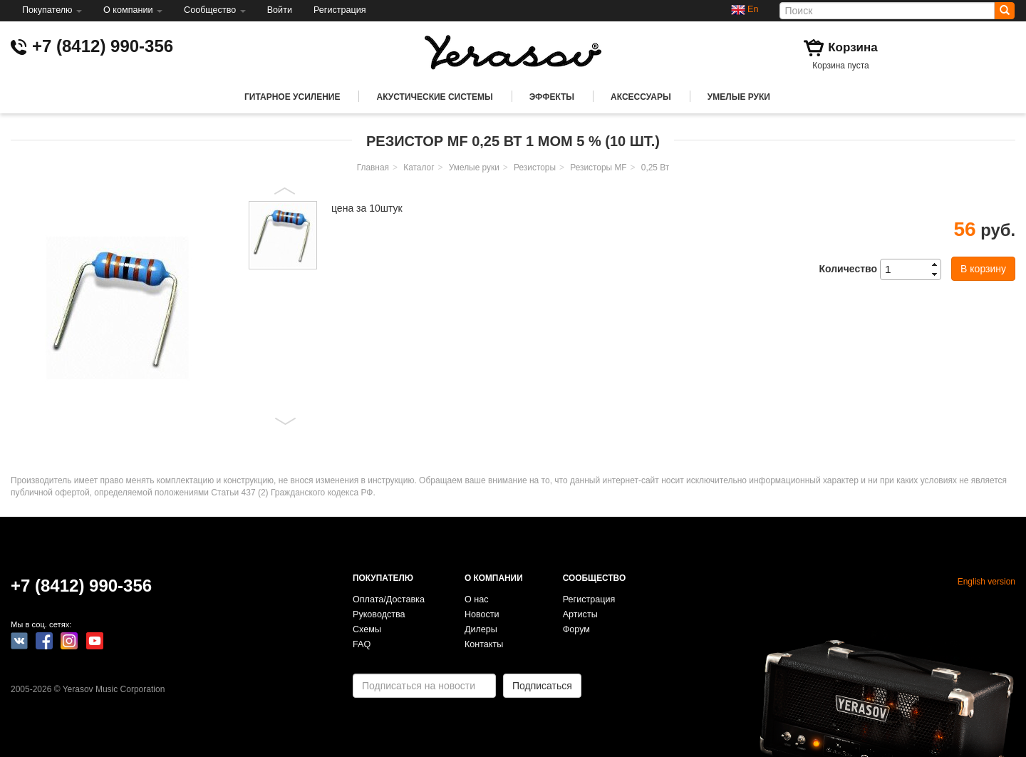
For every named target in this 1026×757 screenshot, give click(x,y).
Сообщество (215, 10)
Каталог (418, 167)
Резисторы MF (598, 167)
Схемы (367, 629)
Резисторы (535, 167)
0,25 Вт (655, 167)
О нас (477, 599)
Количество (848, 268)
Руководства (379, 614)
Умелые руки (739, 97)
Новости (482, 614)
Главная (373, 167)
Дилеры (481, 629)
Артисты (580, 614)
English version (986, 582)
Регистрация (340, 10)
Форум (576, 629)
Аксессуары (641, 97)
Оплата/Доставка (389, 599)
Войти (279, 10)
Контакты (484, 644)
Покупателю (52, 10)
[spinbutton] (915, 269)
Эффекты (551, 97)
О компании (132, 10)
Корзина (853, 47)
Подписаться (542, 685)
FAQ (361, 644)
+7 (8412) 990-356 (102, 46)
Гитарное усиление (292, 97)
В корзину (983, 268)
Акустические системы (434, 97)
